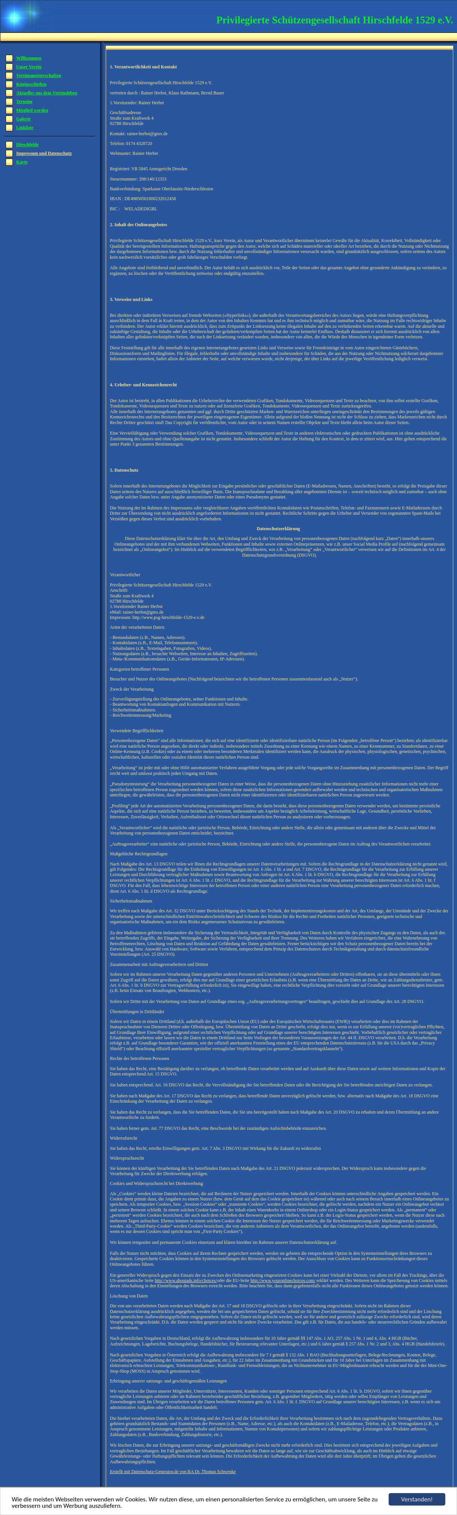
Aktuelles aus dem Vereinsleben (46, 93)
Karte (22, 162)
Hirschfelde (27, 144)
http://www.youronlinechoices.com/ (282, 1280)
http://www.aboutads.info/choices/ (186, 1280)
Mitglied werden (32, 110)
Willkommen (28, 58)
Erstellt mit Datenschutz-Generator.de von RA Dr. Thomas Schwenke (173, 1471)
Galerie (23, 119)
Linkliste (24, 127)
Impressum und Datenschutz (44, 153)
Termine (24, 101)
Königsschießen (31, 84)
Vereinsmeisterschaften (38, 75)
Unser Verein (29, 66)
